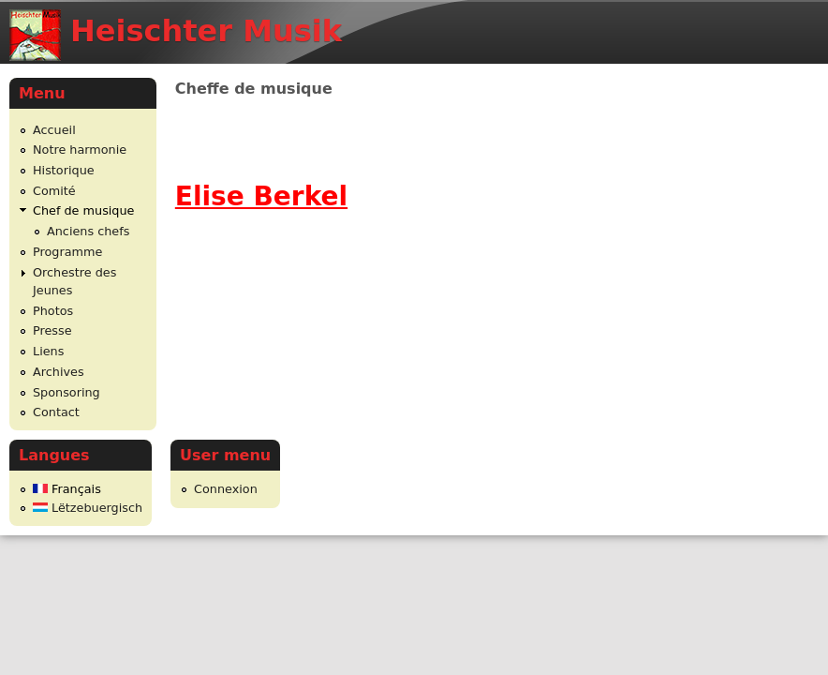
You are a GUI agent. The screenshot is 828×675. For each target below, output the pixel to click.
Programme (67, 252)
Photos (53, 311)
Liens (48, 351)
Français (67, 489)
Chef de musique (83, 210)
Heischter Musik (206, 31)
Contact (56, 412)
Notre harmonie (79, 149)
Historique (64, 170)
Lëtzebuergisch (87, 508)
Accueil (54, 130)
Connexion (226, 489)
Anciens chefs (88, 231)
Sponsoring (66, 392)
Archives (58, 372)
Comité (54, 191)
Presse (52, 330)
